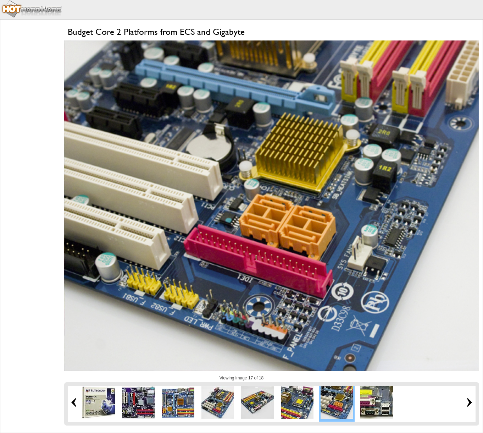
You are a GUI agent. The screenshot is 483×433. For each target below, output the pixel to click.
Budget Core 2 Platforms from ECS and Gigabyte (156, 32)
